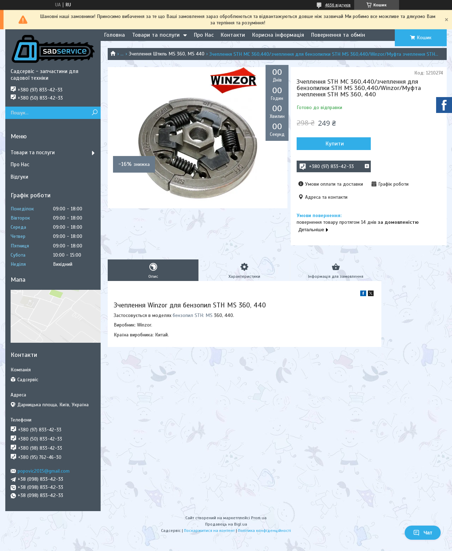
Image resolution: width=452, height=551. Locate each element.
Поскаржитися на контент (209, 530)
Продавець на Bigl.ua (226, 524)
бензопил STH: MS (193, 315)
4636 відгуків (338, 4)
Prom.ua (259, 517)
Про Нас (204, 34)
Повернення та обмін (338, 34)
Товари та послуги (156, 34)
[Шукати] (94, 113)
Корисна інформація (278, 34)
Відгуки (19, 177)
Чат (422, 532)
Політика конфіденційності (264, 530)
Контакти (233, 34)
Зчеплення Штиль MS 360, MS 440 (166, 54)
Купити (335, 143)
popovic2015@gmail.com (44, 471)
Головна (114, 34)
